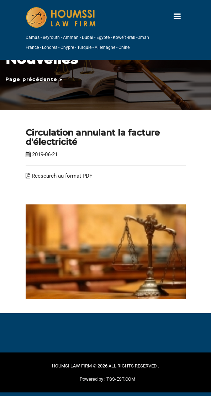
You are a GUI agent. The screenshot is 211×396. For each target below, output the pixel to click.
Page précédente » (34, 79)
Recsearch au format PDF (59, 176)
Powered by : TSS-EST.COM (107, 379)
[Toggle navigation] (177, 16)
